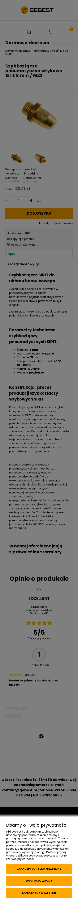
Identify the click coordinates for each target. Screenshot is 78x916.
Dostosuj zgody (39, 881)
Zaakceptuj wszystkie (39, 893)
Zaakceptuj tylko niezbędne (39, 869)
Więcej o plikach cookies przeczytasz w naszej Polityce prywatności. (36, 857)
